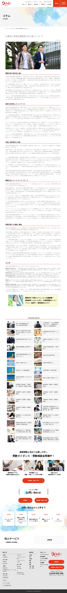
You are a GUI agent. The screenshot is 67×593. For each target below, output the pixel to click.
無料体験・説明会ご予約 (33, 480)
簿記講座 (4, 561)
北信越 (30, 558)
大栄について (24, 4)
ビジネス (4, 580)
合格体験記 (42, 556)
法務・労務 (5, 573)
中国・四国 (31, 566)
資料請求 (25, 500)
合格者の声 (43, 4)
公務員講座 (5, 557)
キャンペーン (35, 1)
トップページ (6, 28)
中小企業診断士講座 (7, 585)
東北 (30, 556)
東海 (30, 562)
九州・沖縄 (31, 567)
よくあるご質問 (43, 558)
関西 (30, 564)
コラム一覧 (12, 28)
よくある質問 (48, 4)
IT (17, 570)
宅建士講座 (5, 567)
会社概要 (42, 562)
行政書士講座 (5, 577)
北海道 (30, 555)
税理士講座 (5, 563)
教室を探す (36, 4)
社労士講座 (5, 575)
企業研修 (49, 540)
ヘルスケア (19, 555)
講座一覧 (29, 4)
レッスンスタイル (28, 1)
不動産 (4, 566)
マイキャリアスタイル (47, 1)
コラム (40, 1)
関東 (30, 560)
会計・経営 (5, 559)
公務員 (4, 555)
